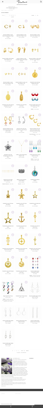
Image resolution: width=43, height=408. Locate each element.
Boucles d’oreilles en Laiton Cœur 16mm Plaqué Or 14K (35, 35)
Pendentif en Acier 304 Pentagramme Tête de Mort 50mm (8, 155)
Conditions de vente (5, 396)
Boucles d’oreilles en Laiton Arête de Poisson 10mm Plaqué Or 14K (35, 59)
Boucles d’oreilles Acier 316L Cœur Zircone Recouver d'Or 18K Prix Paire (8, 129)
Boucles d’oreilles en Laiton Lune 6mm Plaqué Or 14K (21, 83)
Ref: (6, 38)
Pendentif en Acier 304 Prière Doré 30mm (21, 105)
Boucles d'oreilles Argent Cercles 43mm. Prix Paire (35, 297)
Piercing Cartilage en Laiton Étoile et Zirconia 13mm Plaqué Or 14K (8, 36)
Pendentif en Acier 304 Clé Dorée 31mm (35, 227)
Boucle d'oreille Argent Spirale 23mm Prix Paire (8, 321)
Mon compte (18, 395)
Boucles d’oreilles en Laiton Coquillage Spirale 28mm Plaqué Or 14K (21, 59)
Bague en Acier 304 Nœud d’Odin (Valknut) (21, 180)
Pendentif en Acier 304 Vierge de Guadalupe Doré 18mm (8, 105)
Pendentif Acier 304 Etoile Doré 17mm (35, 204)
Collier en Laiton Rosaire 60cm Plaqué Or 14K (21, 155)
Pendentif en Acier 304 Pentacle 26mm (8, 272)
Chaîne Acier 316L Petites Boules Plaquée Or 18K (8, 180)
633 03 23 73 (15, 7)
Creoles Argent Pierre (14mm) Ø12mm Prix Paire (35, 155)
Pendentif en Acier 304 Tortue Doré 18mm (8, 204)
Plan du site (4, 400)
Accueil (2, 10)
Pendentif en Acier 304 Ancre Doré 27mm (21, 227)
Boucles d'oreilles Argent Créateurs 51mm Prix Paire (35, 321)
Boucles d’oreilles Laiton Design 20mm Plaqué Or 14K (8, 59)
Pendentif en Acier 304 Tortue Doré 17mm (21, 204)
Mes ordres (18, 396)
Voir (11, 15)
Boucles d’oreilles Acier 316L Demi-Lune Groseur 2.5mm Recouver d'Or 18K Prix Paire (35, 129)
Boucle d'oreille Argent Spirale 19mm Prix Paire (8, 344)
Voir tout (33, 15)
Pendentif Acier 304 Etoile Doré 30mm (8, 227)
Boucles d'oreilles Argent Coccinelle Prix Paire (35, 272)
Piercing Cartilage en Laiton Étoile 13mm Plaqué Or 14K (21, 35)
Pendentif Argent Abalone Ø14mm (35, 180)
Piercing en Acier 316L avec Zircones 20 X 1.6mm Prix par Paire (21, 129)
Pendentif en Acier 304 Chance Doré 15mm (21, 272)
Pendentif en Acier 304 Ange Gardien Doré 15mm (35, 83)
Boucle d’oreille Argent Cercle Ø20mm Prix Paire (21, 321)
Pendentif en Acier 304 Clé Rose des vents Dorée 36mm (35, 249)
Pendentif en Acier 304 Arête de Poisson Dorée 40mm (8, 249)
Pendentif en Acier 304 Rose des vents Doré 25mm (21, 249)
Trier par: (3, 15)
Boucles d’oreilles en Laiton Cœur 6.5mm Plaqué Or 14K (8, 83)
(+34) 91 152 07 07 (9, 7)
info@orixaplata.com (11, 6)
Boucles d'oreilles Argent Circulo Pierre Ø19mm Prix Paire (35, 105)
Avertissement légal (5, 395)
